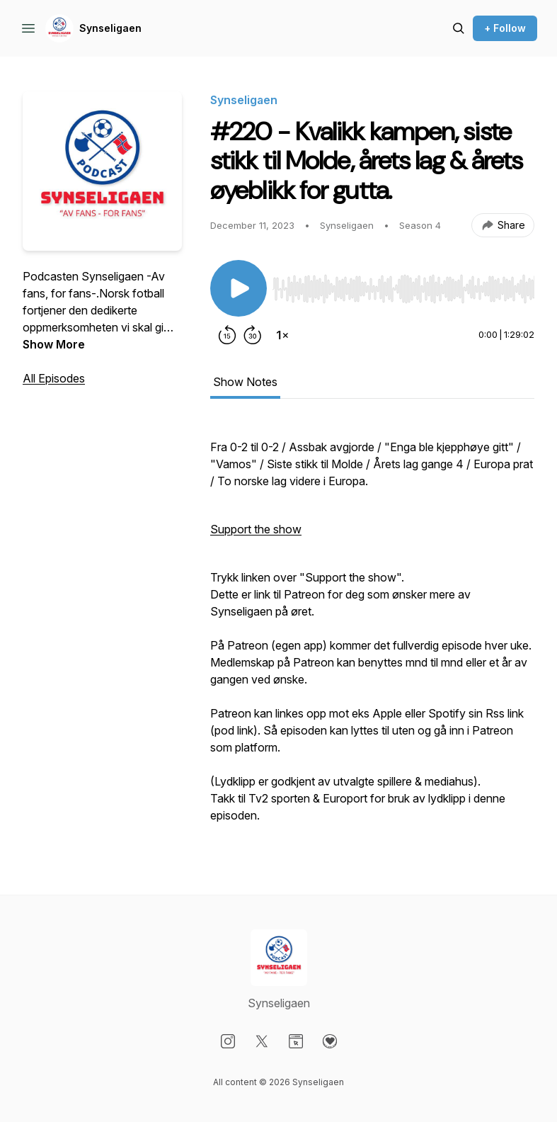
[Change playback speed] (282, 335)
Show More (54, 344)
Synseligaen (110, 28)
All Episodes (54, 378)
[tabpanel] (372, 629)
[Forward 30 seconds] (253, 335)
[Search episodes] (458, 28)
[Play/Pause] (238, 288)
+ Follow (505, 28)
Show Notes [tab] (245, 382)
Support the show (256, 529)
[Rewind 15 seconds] (227, 335)
